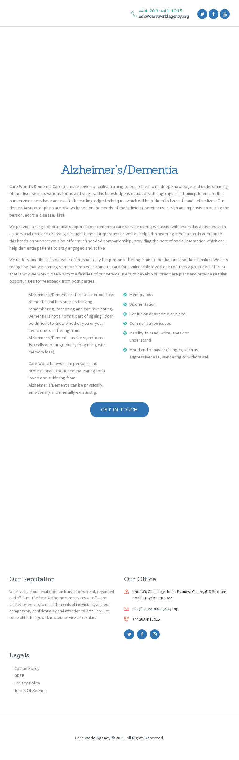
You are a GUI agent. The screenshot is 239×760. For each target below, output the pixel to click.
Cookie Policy (27, 668)
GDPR (19, 675)
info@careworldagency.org (155, 608)
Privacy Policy (27, 683)
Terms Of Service (30, 690)
